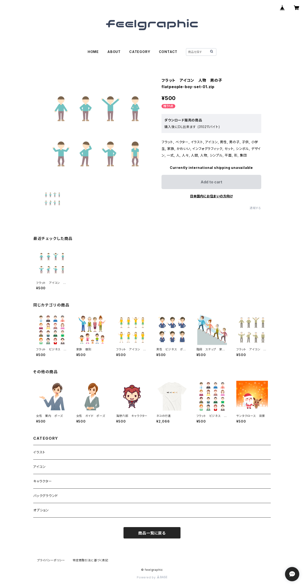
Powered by (152, 577)
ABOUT (114, 52)
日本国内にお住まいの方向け (211, 196)
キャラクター (42, 481)
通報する (255, 208)
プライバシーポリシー (51, 560)
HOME (93, 52)
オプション (41, 510)
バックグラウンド (45, 496)
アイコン (39, 467)
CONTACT (168, 52)
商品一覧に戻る (152, 533)
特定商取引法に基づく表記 (90, 560)
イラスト (39, 452)
